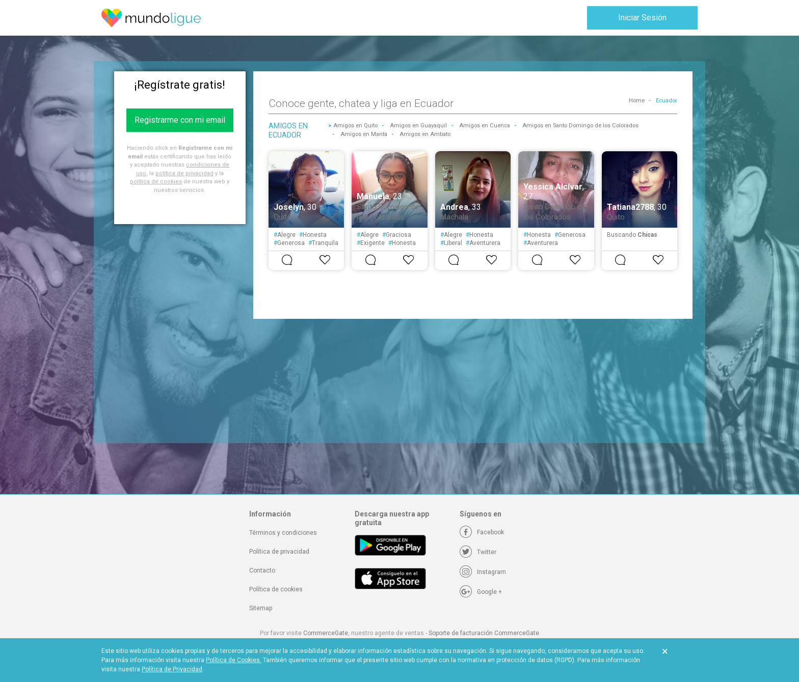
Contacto (262, 570)
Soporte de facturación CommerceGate (484, 633)
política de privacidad (184, 173)
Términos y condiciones (283, 532)
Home (637, 100)
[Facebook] (482, 532)
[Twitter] (478, 552)
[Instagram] (483, 572)
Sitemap (260, 608)
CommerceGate (325, 633)
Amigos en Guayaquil (418, 125)
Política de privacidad (279, 551)
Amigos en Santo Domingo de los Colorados (580, 125)
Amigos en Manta (363, 134)
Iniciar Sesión (642, 17)
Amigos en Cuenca (484, 125)
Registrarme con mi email (180, 120)
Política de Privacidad (172, 669)
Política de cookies (276, 589)
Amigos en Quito (355, 125)
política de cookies (156, 181)
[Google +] (481, 592)
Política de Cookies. (233, 660)
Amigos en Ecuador (288, 130)
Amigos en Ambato (425, 134)
